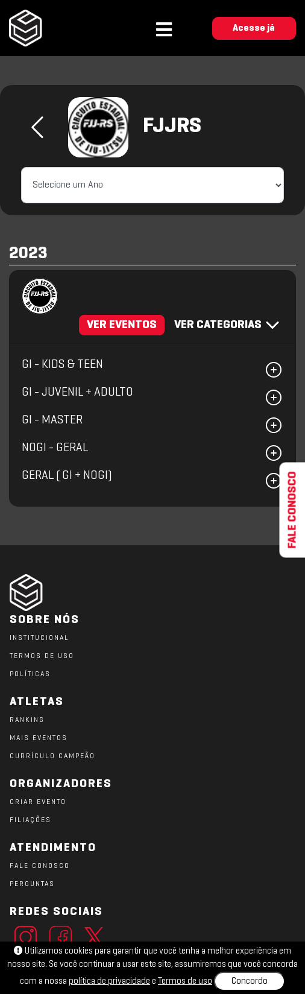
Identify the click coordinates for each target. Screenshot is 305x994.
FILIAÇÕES (30, 820)
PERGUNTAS (32, 884)
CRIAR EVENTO (38, 802)
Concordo (249, 981)
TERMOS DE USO (42, 656)
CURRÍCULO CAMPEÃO (52, 756)
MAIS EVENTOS (39, 738)
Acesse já (254, 28)
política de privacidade (109, 981)
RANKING (27, 720)
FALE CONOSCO (40, 866)
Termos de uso (185, 981)
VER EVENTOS (122, 325)
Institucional (39, 638)
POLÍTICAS (30, 674)
